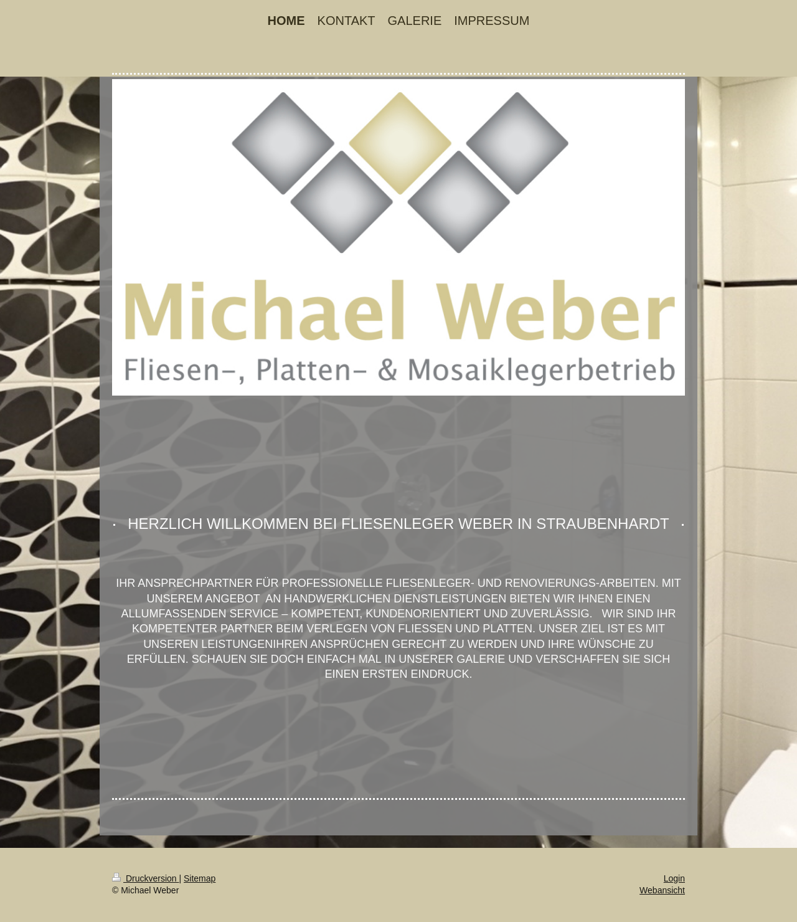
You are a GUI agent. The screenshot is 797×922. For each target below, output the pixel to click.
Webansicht (662, 890)
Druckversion (145, 878)
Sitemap (199, 878)
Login (674, 878)
